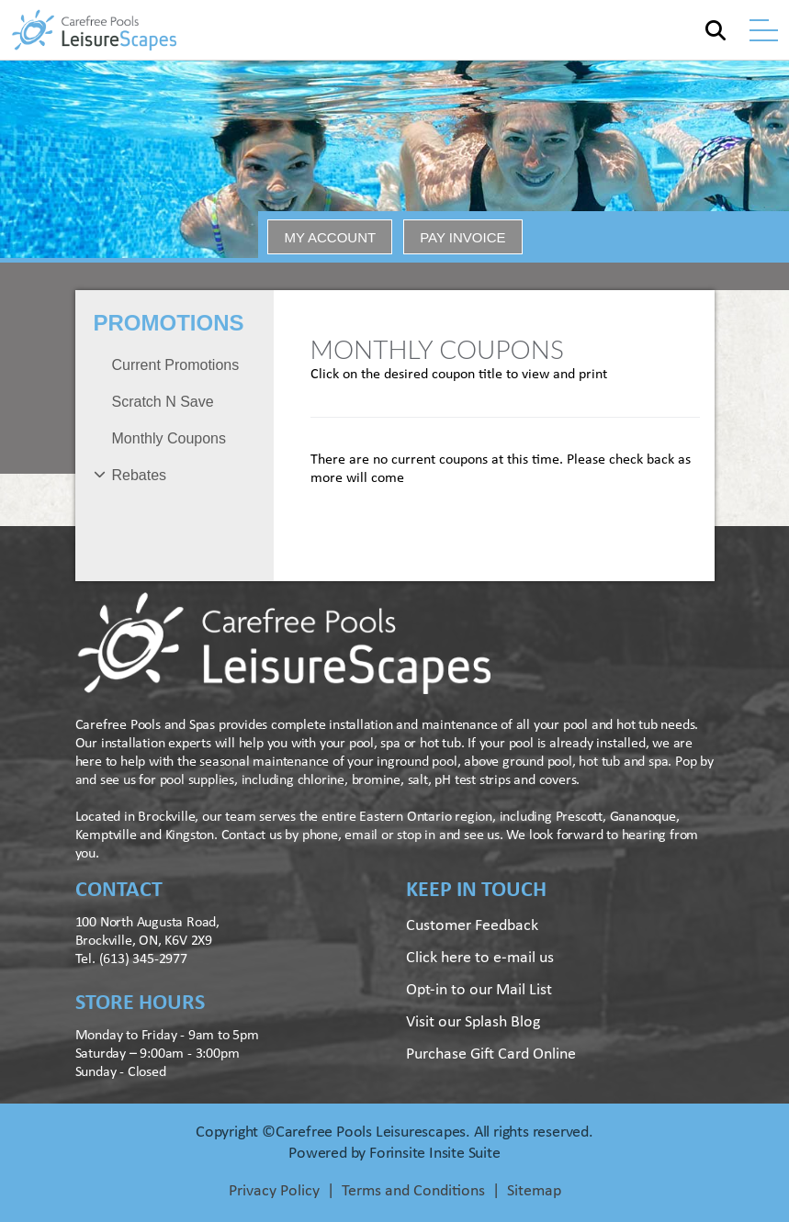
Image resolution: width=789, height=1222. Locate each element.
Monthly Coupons (169, 438)
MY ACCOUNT (330, 237)
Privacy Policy (274, 1191)
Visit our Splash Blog (473, 1022)
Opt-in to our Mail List (479, 990)
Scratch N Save (163, 401)
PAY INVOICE (462, 237)
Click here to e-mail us (480, 958)
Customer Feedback (472, 926)
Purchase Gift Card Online (491, 1054)
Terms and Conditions (413, 1191)
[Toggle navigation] (764, 30)
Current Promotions (176, 365)
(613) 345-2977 (143, 959)
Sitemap (534, 1191)
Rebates (139, 475)
